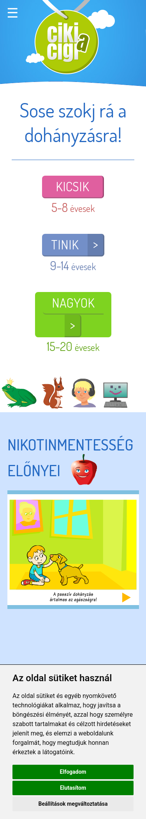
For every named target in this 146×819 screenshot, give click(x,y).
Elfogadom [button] (73, 772)
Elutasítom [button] (73, 788)
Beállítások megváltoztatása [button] (73, 804)
